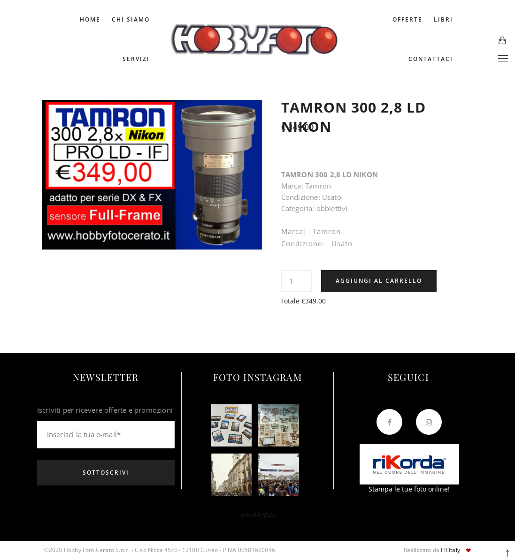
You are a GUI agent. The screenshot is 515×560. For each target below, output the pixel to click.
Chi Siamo (131, 19)
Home (90, 19)
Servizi (136, 59)
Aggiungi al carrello (379, 281)
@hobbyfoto (257, 514)
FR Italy (450, 550)
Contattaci (430, 59)
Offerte (407, 19)
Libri (443, 19)
